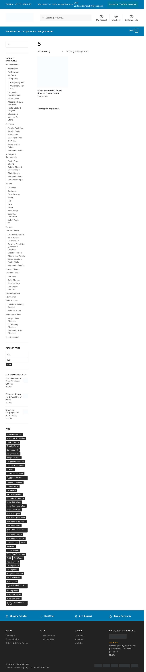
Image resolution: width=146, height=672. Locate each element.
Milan (10, 206)
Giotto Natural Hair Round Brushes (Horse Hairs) (49, 90)
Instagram (132, 4)
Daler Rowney (14, 192)
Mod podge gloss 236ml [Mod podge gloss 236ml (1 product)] (16, 516)
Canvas (9, 225)
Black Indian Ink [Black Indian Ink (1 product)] (13, 441)
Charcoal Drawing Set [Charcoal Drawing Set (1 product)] (15, 464)
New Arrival (11, 295)
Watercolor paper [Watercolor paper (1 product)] (13, 597)
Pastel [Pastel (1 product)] (23, 541)
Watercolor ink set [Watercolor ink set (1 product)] (14, 593)
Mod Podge (13, 209)
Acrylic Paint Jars (15, 126)
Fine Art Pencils (12, 229)
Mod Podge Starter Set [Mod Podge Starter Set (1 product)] (15, 537)
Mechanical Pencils (16, 254)
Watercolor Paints (15, 149)
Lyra (10, 202)
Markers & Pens (12, 271)
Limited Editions (12, 267)
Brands (9, 182)
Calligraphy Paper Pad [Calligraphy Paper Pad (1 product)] (15, 460)
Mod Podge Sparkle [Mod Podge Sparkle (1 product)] (14, 533)
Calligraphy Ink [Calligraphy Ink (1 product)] (12, 448)
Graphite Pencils (15, 251)
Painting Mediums (13, 313)
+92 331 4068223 (23, 4)
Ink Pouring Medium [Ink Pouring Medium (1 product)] (14, 493)
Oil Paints (12, 139)
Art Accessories (12, 63)
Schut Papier (13, 218)
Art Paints (10, 122)
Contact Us (48, 637)
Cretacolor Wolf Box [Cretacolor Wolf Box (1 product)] (14, 481)
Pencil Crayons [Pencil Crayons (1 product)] (12, 549)
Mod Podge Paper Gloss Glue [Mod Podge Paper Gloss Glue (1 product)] (16, 528)
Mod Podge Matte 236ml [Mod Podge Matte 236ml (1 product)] (16, 520)
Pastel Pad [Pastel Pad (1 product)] (11, 545)
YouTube (123, 4)
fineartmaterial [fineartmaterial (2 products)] (12, 485)
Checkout (116, 17)
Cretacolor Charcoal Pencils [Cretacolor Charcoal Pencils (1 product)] (14, 476)
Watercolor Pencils (16, 263)
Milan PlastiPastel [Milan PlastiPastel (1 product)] (13, 508)
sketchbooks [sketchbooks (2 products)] (12, 580)
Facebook (113, 4)
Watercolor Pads (15, 175)
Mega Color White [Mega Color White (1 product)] (14, 500)
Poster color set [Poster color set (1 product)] (13, 560)
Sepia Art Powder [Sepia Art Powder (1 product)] (13, 576)
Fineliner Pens (14, 282)
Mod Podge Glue (13, 292)
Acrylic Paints (14, 129)
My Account (101, 17)
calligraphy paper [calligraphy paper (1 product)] (13, 456)
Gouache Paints (15, 136)
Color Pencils (13, 239)
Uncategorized (12, 335)
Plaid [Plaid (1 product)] (9, 556)
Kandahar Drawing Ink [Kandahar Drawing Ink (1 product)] (15, 497)
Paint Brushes (12, 299)
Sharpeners (13, 112)
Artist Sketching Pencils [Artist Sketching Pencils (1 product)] (16, 437)
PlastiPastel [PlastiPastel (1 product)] (18, 556)
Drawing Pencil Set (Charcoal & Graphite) (16, 245)
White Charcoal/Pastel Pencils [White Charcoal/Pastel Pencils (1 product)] (15, 601)
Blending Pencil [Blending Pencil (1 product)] (13, 444)
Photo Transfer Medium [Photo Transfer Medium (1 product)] (16, 552)
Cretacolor (12, 189)
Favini (10, 196)
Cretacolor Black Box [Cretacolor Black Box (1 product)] (15, 472)
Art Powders (13, 70)
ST (9, 221)
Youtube (79, 641)
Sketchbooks (14, 171)
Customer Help (131, 17)
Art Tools (12, 73)
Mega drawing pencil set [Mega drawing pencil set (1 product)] (16, 504)
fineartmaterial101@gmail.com (90, 6)
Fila (9, 199)
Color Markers (14, 278)
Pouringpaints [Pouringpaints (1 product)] (12, 568)
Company (10, 634)
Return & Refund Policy (17, 641)
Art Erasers (13, 67)
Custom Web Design (15, 666)
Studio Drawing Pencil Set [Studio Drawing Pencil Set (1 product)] (15, 584)
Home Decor (13, 97)
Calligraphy (13, 77)
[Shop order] (50, 50)
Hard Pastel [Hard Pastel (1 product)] (11, 489)
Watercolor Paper (15, 178)
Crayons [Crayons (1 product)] (10, 468)
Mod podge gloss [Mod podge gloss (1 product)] (13, 512)
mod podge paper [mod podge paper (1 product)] (13, 524)
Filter (9, 363)
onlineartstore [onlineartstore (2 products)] (12, 541)
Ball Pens (12, 275)
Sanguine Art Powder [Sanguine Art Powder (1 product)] (15, 572)
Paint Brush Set (14, 309)
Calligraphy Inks (17, 81)
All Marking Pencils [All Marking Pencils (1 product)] (14, 433)
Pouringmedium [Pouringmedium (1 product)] (13, 564)
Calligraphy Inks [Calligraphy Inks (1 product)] (13, 452)
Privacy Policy (12, 637)
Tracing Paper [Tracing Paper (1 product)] (12, 589)
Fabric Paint (13, 133)
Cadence (12, 186)
